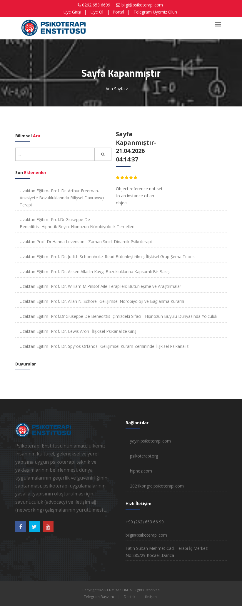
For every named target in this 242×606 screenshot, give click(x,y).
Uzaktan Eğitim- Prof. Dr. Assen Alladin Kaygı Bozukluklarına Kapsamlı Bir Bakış (95, 271)
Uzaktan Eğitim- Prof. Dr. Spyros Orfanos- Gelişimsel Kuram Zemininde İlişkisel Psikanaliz (104, 346)
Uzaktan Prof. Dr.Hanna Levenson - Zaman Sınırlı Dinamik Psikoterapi (86, 241)
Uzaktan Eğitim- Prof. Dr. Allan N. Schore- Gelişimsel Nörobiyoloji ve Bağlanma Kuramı (102, 301)
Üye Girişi (72, 12)
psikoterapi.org (144, 456)
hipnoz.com (141, 471)
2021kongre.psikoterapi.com (157, 486)
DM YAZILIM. (119, 589)
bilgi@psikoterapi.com (142, 5)
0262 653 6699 (96, 5)
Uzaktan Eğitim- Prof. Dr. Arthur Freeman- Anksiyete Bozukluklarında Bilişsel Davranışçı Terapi (62, 198)
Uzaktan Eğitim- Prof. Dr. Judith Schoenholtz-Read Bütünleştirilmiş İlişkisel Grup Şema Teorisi (108, 256)
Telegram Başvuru (99, 596)
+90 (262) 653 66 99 (145, 522)
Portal (118, 12)
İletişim (151, 596)
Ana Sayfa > (117, 88)
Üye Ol (97, 12)
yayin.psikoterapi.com (150, 441)
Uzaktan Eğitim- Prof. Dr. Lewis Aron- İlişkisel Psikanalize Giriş (78, 331)
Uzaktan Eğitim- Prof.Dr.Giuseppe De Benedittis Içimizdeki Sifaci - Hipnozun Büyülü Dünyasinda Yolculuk (118, 316)
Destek (129, 596)
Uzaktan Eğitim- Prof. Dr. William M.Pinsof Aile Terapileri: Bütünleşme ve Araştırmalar (100, 286)
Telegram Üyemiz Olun (155, 12)
